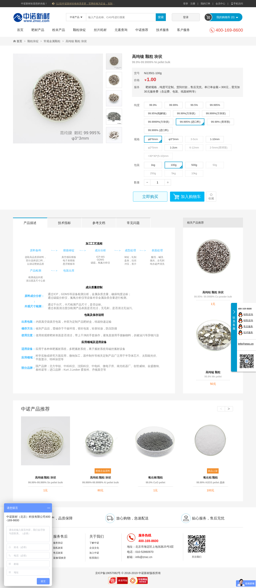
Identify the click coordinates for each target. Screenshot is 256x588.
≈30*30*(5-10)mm (158, 155)
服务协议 (58, 542)
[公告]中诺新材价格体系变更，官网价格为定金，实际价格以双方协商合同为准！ (86, 3)
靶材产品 (37, 30)
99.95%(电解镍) (157, 113)
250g (153, 173)
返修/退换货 (59, 557)
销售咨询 (248, 314)
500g (194, 164)
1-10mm (215, 139)
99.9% (153, 104)
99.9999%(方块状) (158, 121)
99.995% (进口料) (192, 122)
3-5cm (194, 139)
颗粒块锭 (79, 30)
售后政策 (58, 552)
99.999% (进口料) (158, 130)
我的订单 (205, 3)
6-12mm (194, 147)
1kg (153, 164)
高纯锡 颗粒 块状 (45, 477)
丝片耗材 (100, 30)
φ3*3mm (174, 139)
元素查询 (121, 30)
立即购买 (150, 196)
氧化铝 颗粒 (210, 477)
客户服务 (183, 30)
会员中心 (220, 3)
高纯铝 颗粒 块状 (100, 477)
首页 (20, 30)
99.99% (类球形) (220, 121)
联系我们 (94, 557)
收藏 (211, 198)
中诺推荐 (141, 30)
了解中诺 (94, 542)
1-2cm (173, 147)
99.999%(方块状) (216, 113)
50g (215, 164)
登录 (185, 3)
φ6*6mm (155, 140)
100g (176, 165)
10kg (194, 173)
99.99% (173, 104)
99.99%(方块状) (186, 113)
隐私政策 (58, 547)
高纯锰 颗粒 (213, 372)
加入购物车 (191, 196)
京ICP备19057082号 (108, 573)
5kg (174, 173)
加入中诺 (94, 552)
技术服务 (162, 30)
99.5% (194, 104)
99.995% (215, 104)
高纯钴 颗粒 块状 (213, 292)
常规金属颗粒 (52, 41)
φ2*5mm (153, 147)
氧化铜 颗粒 (155, 477)
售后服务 (248, 326)
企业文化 (94, 547)
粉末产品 (58, 30)
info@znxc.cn (246, 343)
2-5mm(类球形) (218, 147)
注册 (192, 3)
